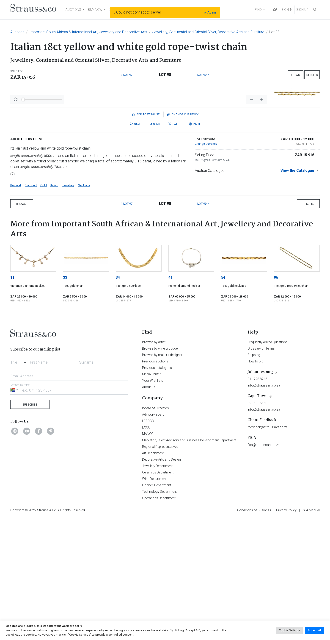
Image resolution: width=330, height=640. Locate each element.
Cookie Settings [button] (289, 630)
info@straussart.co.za (264, 508)
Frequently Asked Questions (268, 465)
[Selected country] (15, 513)
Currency (182, 237)
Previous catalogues (157, 491)
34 (118, 400)
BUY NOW (95, 9)
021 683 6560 (257, 526)
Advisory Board (153, 537)
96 (276, 400)
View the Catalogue (297, 293)
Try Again (209, 12)
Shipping (254, 478)
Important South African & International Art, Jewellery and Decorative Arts (88, 32)
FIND (258, 9)
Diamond (31, 308)
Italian (54, 308)
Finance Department (156, 608)
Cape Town (258, 519)
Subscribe (29, 527)
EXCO (146, 550)
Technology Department (159, 614)
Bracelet (15, 308)
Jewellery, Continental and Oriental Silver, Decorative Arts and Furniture (208, 32)
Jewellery (68, 308)
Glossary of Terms (261, 471)
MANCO (148, 557)
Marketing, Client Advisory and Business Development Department (189, 563)
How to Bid (255, 484)
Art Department (153, 576)
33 (65, 400)
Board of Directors (155, 531)
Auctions (17, 32)
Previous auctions (155, 484)
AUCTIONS (73, 9)
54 (223, 400)
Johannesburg (260, 495)
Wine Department (154, 602)
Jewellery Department (157, 589)
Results (312, 75)
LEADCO (148, 544)
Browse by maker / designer (162, 478)
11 (12, 400)
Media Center (151, 497)
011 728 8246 (257, 502)
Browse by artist (153, 465)
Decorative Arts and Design (161, 582)
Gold (43, 308)
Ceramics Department (157, 595)
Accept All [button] (315, 630)
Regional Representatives (160, 569)
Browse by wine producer (160, 471)
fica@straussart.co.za (264, 568)
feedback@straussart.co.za (268, 550)
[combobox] (19, 484)
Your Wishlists (152, 503)
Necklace (84, 308)
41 (170, 400)
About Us (148, 510)
